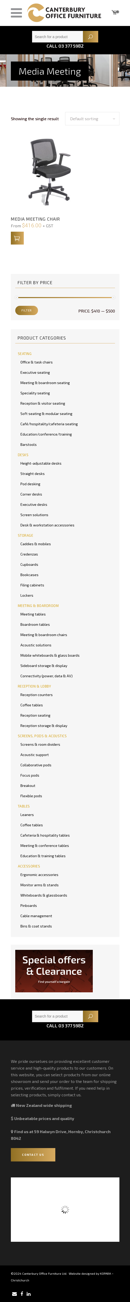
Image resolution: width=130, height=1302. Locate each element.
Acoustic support (34, 754)
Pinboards (28, 905)
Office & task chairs (36, 362)
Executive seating (35, 372)
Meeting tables (33, 614)
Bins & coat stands (36, 926)
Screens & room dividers (40, 744)
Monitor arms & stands (39, 885)
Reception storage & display (43, 725)
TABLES (24, 806)
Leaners (27, 814)
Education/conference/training (46, 434)
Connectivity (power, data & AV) (46, 676)
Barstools (28, 444)
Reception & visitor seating (42, 403)
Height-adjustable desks (41, 463)
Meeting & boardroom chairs (43, 634)
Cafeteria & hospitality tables (45, 835)
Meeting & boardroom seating (45, 382)
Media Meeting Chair (35, 218)
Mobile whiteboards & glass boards (50, 655)
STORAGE (25, 535)
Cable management (36, 916)
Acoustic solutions (35, 645)
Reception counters (36, 694)
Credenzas (29, 554)
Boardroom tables (35, 624)
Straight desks (32, 473)
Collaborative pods (35, 765)
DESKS (23, 455)
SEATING (25, 354)
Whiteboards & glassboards (43, 895)
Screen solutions (34, 515)
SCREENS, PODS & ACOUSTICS (42, 736)
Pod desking (30, 484)
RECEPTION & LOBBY (34, 686)
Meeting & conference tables (44, 845)
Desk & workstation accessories (47, 525)
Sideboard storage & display (43, 665)
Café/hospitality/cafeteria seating (49, 424)
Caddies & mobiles (35, 544)
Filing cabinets (32, 585)
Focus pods (29, 775)
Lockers (26, 595)
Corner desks (31, 494)
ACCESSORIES (29, 866)
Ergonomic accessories (39, 874)
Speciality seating (35, 393)
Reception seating (35, 715)
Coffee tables (31, 705)
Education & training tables (43, 856)
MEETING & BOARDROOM (38, 606)
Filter (26, 310)
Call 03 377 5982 (65, 46)
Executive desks (33, 504)
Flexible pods (31, 796)
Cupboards (29, 564)
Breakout (27, 785)
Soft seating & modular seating (46, 413)
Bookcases (29, 574)
